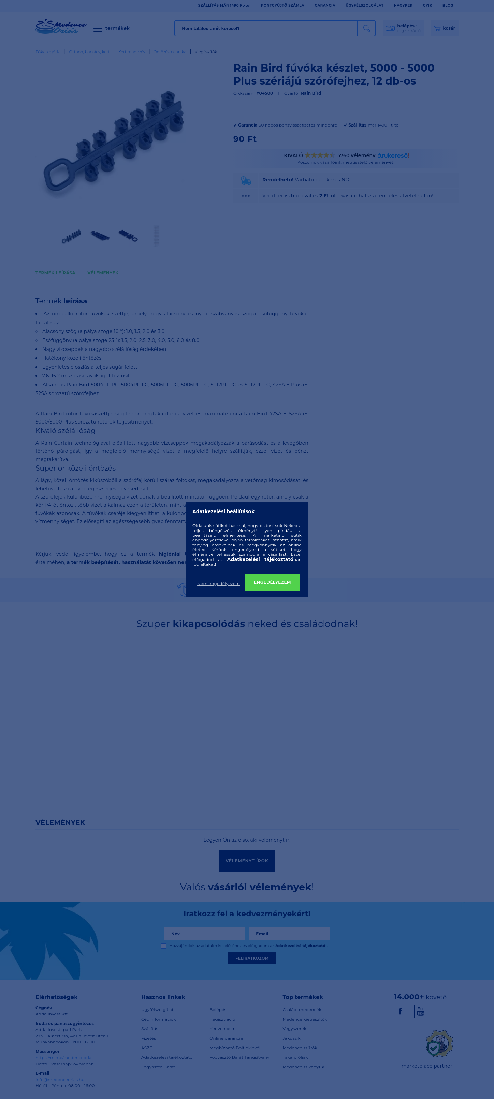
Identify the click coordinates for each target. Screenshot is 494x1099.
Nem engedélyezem (218, 583)
